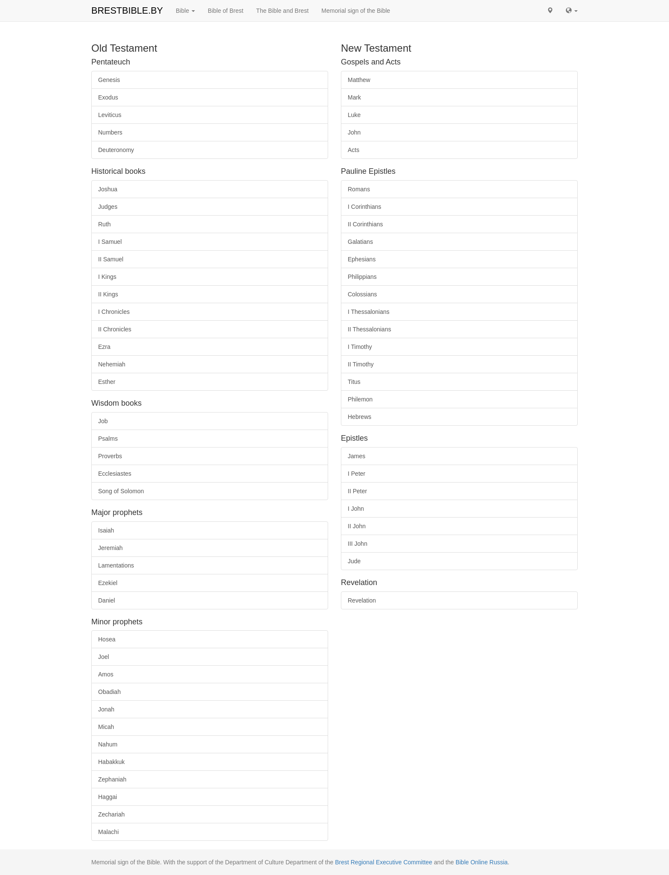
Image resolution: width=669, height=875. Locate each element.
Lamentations (116, 565)
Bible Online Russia (482, 862)
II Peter (357, 491)
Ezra (104, 346)
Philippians (362, 276)
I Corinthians (364, 206)
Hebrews (359, 416)
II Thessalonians (369, 329)
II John (357, 526)
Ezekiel (107, 582)
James (356, 456)
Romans (359, 189)
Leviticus (109, 114)
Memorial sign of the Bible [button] (355, 10)
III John (357, 543)
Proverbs (110, 456)
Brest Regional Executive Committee (383, 862)
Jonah (106, 709)
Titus (354, 381)
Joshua (107, 189)
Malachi (108, 831)
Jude (354, 561)
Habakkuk (111, 761)
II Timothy (361, 364)
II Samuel (110, 259)
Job (103, 421)
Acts (353, 149)
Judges (107, 206)
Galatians (360, 241)
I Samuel (110, 241)
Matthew (359, 79)
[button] (550, 10)
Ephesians (361, 259)
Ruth (104, 224)
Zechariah (111, 814)
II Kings (108, 294)
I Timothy (360, 346)
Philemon (360, 399)
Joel (103, 656)
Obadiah (109, 691)
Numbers (110, 132)
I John (356, 508)
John (354, 132)
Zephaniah (112, 779)
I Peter (356, 473)
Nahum (107, 744)
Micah (106, 726)
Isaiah (106, 530)
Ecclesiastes (114, 473)
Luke (354, 114)
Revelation (362, 600)
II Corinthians (365, 224)
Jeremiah (110, 547)
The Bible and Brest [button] (282, 10)
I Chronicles (114, 311)
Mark (354, 97)
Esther (106, 381)
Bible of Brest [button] (225, 10)
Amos (105, 674)
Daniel (106, 600)
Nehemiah (111, 364)
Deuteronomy (116, 149)
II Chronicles (114, 329)
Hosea (106, 639)
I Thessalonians (369, 311)
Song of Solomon (121, 491)
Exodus (108, 97)
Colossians (362, 294)
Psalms (108, 438)
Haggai (107, 796)
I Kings (107, 276)
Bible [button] (185, 10)
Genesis (109, 79)
